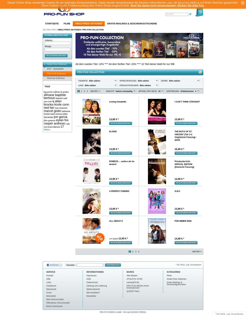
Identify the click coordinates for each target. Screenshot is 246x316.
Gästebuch (51, 286)
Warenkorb (51, 289)
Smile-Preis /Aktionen (88, 23)
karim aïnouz (56, 114)
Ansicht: (110, 91)
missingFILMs (133, 282)
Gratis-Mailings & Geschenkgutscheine (132, 23)
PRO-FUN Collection (93, 30)
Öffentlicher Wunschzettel (58, 303)
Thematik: (83, 81)
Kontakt (49, 275)
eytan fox (62, 120)
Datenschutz (92, 282)
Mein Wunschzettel (55, 299)
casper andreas (54, 123)
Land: (81, 85)
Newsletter (71, 265)
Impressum (91, 275)
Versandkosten (237, 314)
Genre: (165, 81)
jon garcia (60, 117)
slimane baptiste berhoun (55, 96)
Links (48, 282)
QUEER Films (133, 291)
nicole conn (61, 104)
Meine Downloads (54, 306)
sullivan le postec (61, 92)
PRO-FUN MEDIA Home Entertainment (138, 287)
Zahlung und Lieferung (96, 286)
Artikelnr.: (49, 40)
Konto (49, 292)
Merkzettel (51, 296)
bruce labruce (53, 127)
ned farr (49, 107)
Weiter (94, 91)
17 (62, 126)
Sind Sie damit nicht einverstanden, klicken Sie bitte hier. (167, 5)
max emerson (61, 108)
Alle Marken (132, 275)
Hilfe (48, 279)
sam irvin (48, 101)
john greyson (50, 120)
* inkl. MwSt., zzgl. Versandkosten (188, 265)
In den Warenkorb (120, 123)
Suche (170, 14)
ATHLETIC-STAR (134, 279)
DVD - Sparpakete (54, 69)
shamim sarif (61, 98)
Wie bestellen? (93, 292)
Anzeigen (54, 265)
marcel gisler (52, 111)
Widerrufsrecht (93, 289)
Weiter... (47, 130)
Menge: (48, 46)
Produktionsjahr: (129, 85)
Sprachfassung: (129, 81)
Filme (67, 23)
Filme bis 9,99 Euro (54, 78)
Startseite (52, 23)
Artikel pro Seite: (148, 91)
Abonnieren (113, 265)
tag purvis (48, 92)
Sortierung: (172, 91)
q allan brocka (53, 103)
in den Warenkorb (56, 56)
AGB (88, 279)
